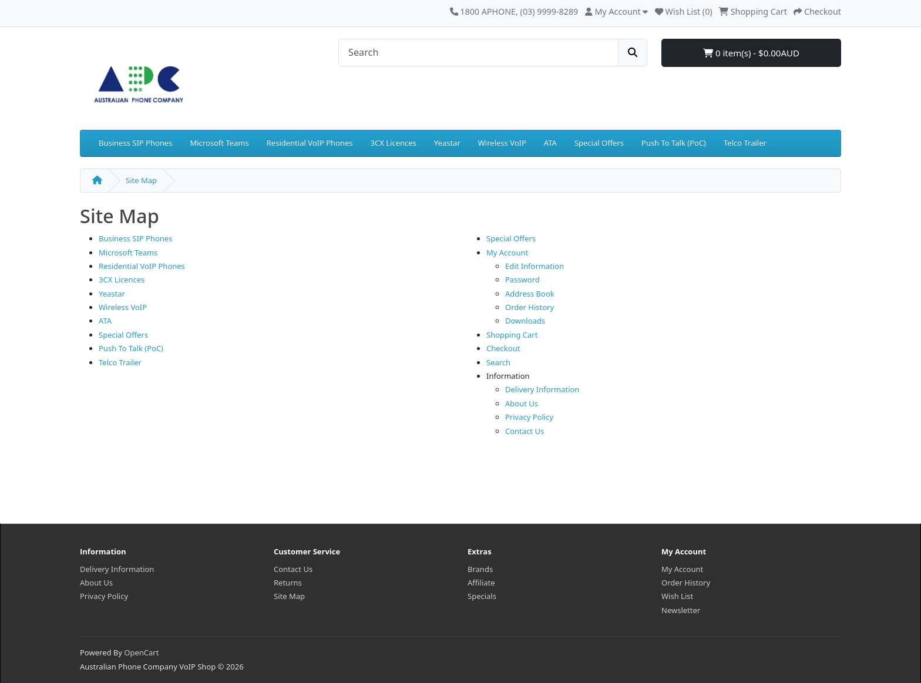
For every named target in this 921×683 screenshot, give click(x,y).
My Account (507, 252)
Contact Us (524, 431)
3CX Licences (393, 142)
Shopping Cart (511, 334)
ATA (550, 142)
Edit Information (534, 266)
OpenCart (141, 652)
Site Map (141, 180)
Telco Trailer (745, 142)
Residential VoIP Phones (310, 142)
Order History (529, 307)
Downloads (525, 320)
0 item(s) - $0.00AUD (751, 53)
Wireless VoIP (502, 142)
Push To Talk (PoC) (673, 142)
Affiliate (481, 582)
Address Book (529, 293)
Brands (480, 569)
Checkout (503, 348)
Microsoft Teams (219, 142)
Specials (482, 596)
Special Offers (599, 142)
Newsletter (680, 610)
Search (498, 362)
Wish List (677, 596)
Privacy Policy (529, 417)
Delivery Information (542, 389)
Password (522, 279)
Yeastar (447, 142)
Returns (288, 582)
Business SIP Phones (135, 142)
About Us (521, 403)
